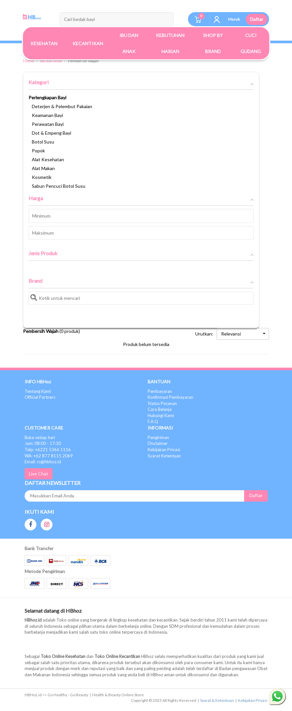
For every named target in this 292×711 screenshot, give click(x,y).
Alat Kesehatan (48, 159)
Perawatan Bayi (48, 124)
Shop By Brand (213, 43)
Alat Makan (43, 168)
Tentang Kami (38, 391)
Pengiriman (158, 437)
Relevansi (243, 333)
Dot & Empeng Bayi (51, 133)
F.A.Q (153, 421)
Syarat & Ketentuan (217, 700)
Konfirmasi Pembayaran (170, 397)
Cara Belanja (160, 409)
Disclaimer (158, 443)
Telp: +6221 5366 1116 (48, 449)
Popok (38, 150)
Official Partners (40, 397)
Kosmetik (42, 177)
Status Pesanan (162, 403)
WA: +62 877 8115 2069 (49, 455)
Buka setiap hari (40, 437)
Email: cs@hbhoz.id (43, 461)
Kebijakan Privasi (164, 449)
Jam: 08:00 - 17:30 (43, 443)
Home (28, 60)
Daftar (256, 19)
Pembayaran (160, 391)
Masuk (234, 19)
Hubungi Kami (161, 415)
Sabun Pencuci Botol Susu (58, 186)
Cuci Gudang (250, 43)
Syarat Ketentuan (164, 455)
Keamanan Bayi (47, 115)
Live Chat (38, 473)
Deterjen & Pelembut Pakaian (62, 106)
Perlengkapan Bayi (47, 97)
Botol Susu (43, 141)
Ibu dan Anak (51, 60)
